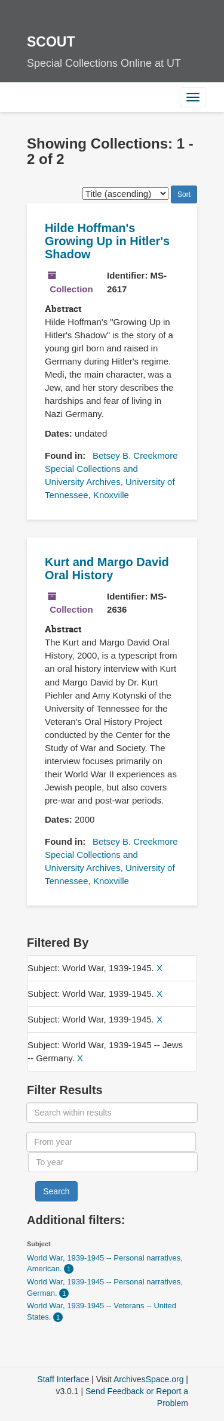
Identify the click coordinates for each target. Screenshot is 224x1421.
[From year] (110, 1142)
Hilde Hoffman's (107, 241)
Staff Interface (63, 1379)
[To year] (112, 1162)
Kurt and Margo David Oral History (107, 568)
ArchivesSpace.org (148, 1379)
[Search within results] (112, 1112)
